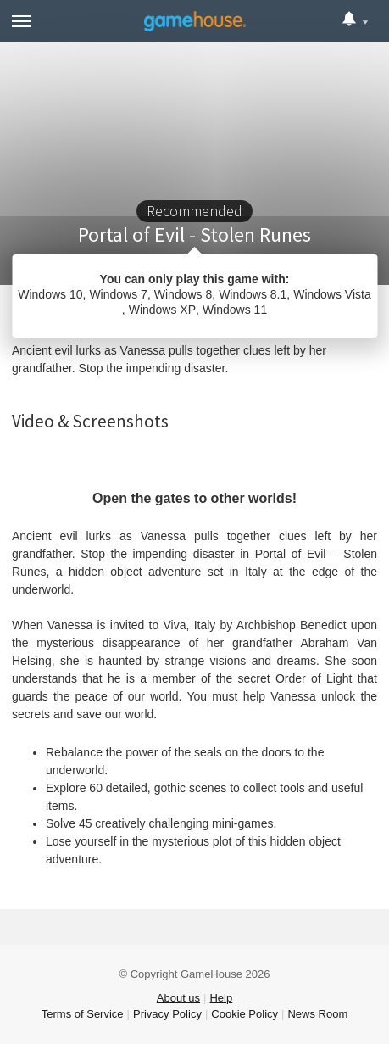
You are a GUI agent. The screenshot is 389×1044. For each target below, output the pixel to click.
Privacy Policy (167, 1014)
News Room (317, 1014)
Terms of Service (83, 1014)
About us (178, 997)
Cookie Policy (244, 1014)
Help (220, 997)
